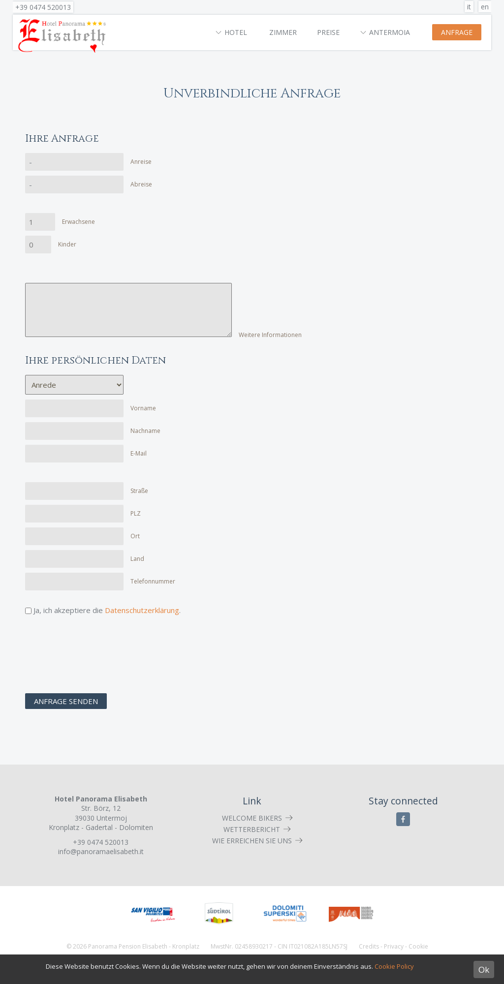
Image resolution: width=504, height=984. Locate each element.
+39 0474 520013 (43, 7)
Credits (369, 946)
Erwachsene (78, 221)
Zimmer (283, 32)
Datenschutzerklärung (142, 610)
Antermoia (389, 32)
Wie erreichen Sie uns (252, 840)
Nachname (145, 431)
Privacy (394, 946)
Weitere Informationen (270, 335)
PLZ (135, 513)
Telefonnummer (152, 581)
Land (137, 558)
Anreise (141, 161)
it (469, 6)
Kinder (67, 244)
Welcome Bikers (252, 818)
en (485, 6)
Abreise (141, 184)
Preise (328, 32)
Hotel (235, 32)
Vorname (143, 408)
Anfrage (456, 32)
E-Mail (138, 453)
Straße (139, 491)
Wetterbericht (251, 829)
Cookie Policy (394, 966)
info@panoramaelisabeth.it (101, 851)
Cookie (418, 946)
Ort (135, 536)
